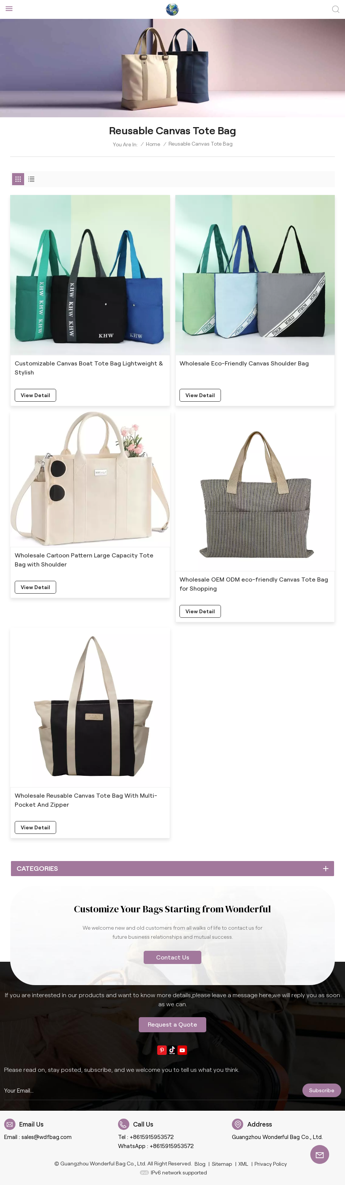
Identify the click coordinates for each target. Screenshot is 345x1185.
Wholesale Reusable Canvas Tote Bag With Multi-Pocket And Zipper (86, 800)
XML (243, 1164)
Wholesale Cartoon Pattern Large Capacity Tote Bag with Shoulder (84, 560)
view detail (35, 395)
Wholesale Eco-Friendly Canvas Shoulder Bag (244, 363)
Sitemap (222, 1164)
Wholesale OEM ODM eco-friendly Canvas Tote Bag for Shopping (253, 584)
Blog (200, 1164)
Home (153, 144)
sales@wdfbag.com (46, 1137)
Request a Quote (172, 1024)
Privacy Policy (271, 1164)
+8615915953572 (152, 1137)
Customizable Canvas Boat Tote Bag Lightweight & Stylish (89, 368)
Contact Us (172, 957)
